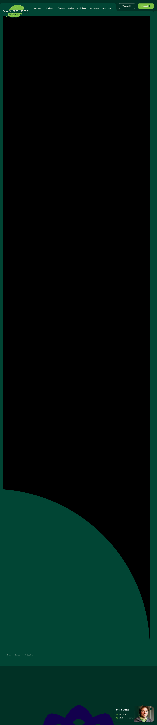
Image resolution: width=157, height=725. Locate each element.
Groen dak (106, 8)
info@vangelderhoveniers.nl (129, 718)
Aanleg (71, 8)
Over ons (37, 8)
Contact (145, 6)
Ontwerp (61, 8)
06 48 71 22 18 (123, 714)
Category (18, 655)
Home (9, 655)
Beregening (94, 8)
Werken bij (126, 6)
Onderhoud (81, 8)
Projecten (50, 8)
